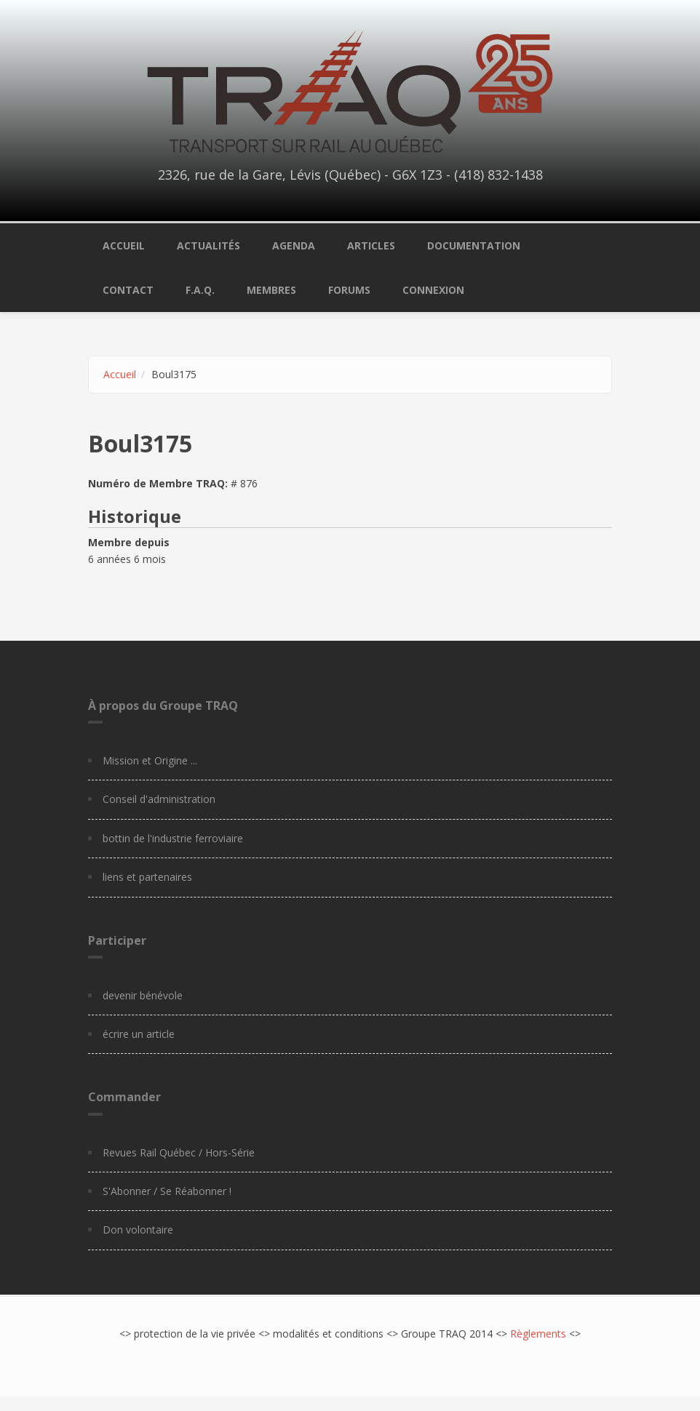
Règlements (538, 1333)
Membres (271, 290)
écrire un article (139, 1034)
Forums (349, 290)
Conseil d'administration (159, 799)
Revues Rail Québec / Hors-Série (179, 1152)
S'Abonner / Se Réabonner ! (167, 1191)
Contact (128, 290)
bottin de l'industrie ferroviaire (173, 838)
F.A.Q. (200, 290)
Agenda (293, 245)
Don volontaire (138, 1229)
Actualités (208, 245)
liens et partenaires (147, 877)
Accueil (124, 245)
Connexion (433, 290)
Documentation (473, 245)
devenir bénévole (143, 995)
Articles (371, 245)
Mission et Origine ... (150, 760)
